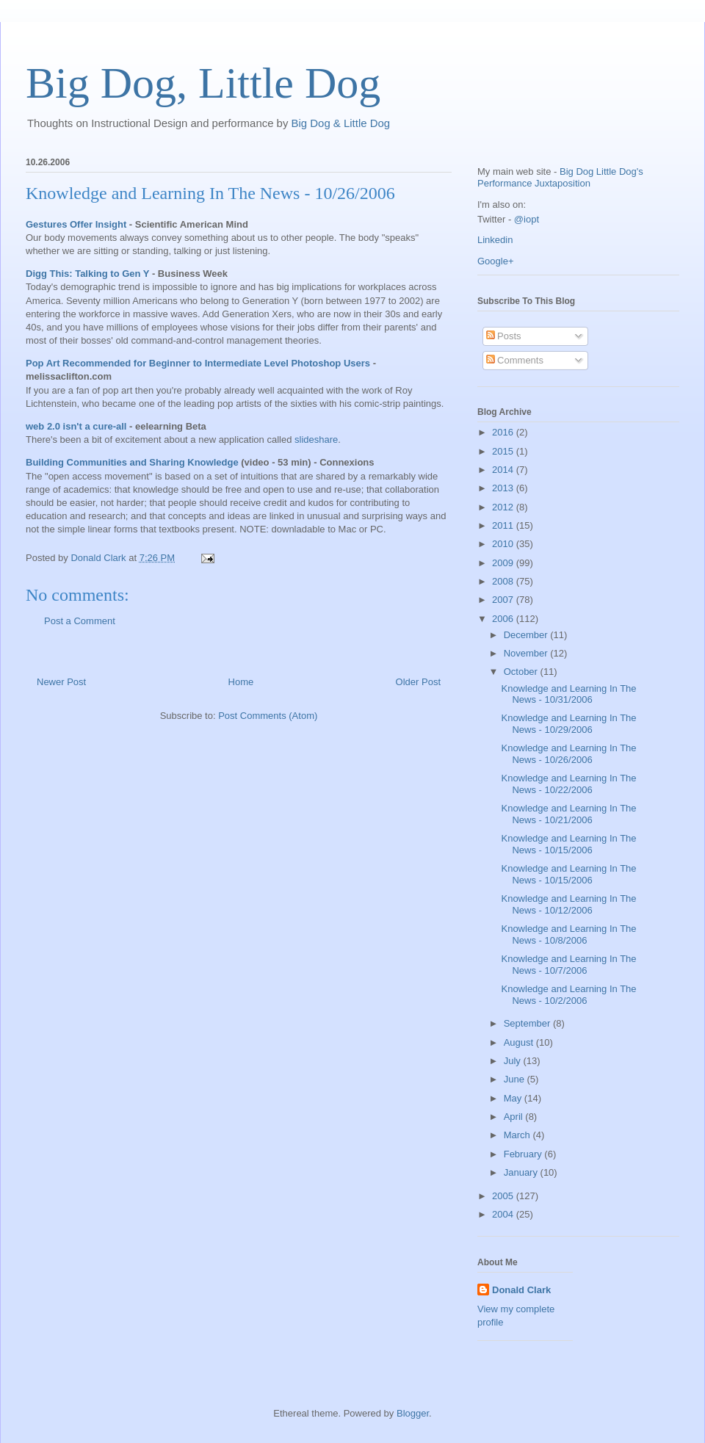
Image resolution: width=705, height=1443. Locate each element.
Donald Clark (521, 1289)
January (522, 1172)
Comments (514, 360)
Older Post (418, 681)
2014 (504, 469)
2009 (504, 562)
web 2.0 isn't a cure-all (76, 426)
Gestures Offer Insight (76, 224)
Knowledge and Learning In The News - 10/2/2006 (568, 994)
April (515, 1116)
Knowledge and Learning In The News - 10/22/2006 (568, 784)
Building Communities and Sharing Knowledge (132, 462)
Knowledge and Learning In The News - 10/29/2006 (568, 723)
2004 (504, 1214)
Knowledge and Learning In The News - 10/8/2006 (568, 934)
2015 (504, 451)
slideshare (316, 439)
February (524, 1154)
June (515, 1079)
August (520, 1042)
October (522, 671)
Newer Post (61, 681)
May (514, 1098)
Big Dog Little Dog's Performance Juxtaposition (560, 177)
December (527, 634)
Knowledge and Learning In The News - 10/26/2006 (210, 193)
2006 (504, 618)
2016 (504, 432)
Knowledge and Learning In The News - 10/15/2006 (568, 844)
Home (241, 681)
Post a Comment (79, 620)
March (518, 1134)
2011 (504, 525)
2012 (504, 507)
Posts (503, 335)
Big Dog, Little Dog (203, 83)
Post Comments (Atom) (267, 715)
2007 (504, 599)
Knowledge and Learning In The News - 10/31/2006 (568, 694)
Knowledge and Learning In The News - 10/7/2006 (568, 964)
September (528, 1023)
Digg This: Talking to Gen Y (87, 273)
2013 (504, 487)
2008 (504, 581)
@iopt (526, 219)
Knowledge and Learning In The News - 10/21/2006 (568, 814)
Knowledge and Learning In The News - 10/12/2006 (568, 904)
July (514, 1060)
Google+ (495, 261)
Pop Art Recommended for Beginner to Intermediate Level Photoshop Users (198, 363)
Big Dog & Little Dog (341, 123)
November (527, 653)
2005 (504, 1195)
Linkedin (495, 239)
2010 (504, 543)
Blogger (413, 1413)
